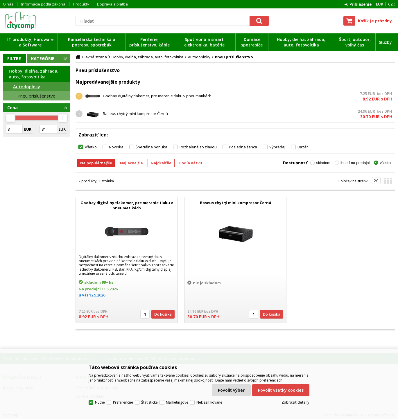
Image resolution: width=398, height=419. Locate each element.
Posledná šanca (243, 147)
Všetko (91, 147)
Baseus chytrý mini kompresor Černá (135, 113)
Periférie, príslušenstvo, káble (149, 42)
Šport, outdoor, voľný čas (355, 42)
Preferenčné (123, 402)
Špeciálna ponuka (151, 147)
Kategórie (42, 58)
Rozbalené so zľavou (198, 147)
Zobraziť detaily (295, 402)
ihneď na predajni (355, 163)
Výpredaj (277, 147)
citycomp (36, 20)
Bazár (302, 147)
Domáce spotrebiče (252, 42)
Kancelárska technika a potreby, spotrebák (91, 42)
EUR (379, 4)
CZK (391, 4)
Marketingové (177, 402)
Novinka (116, 147)
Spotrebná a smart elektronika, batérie (204, 42)
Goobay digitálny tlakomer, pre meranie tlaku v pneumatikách (157, 95)
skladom (323, 163)
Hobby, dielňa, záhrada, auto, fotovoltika (301, 42)
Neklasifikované (209, 402)
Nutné (100, 402)
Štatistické (149, 402)
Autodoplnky (26, 86)
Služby (385, 42)
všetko (385, 163)
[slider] (10, 118)
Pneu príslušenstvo (36, 96)
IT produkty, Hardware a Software (30, 42)
